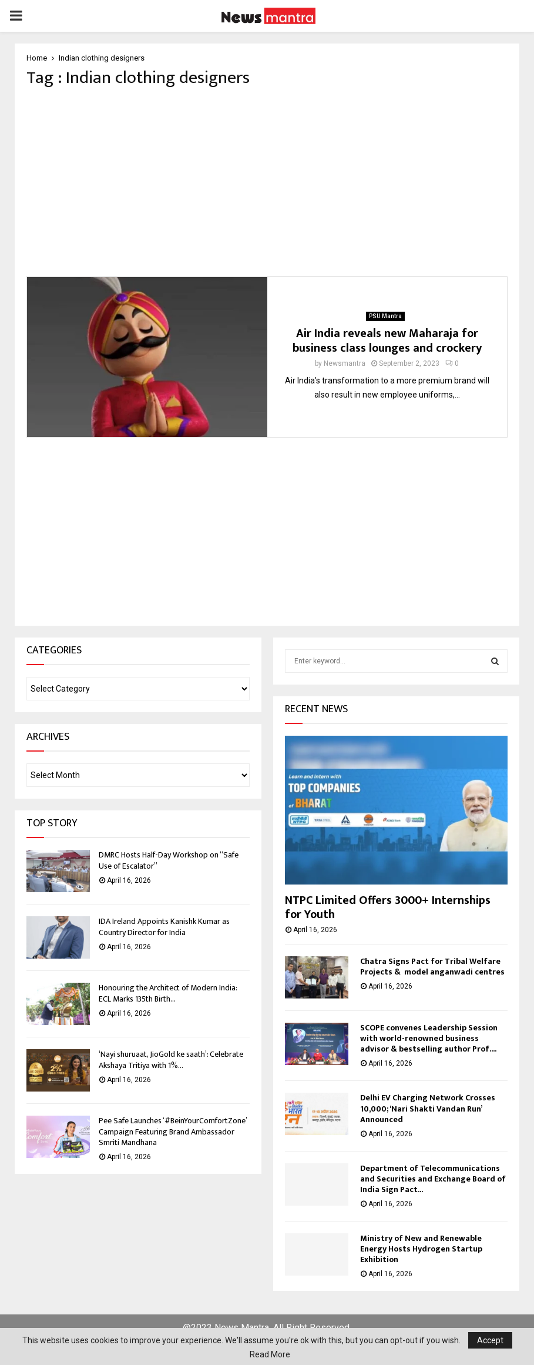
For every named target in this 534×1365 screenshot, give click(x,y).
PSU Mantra (385, 316)
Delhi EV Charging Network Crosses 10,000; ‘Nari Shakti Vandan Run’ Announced (427, 1108)
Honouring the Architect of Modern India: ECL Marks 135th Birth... (168, 993)
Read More (270, 1354)
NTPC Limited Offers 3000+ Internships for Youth (388, 907)
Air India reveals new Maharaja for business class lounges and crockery (387, 340)
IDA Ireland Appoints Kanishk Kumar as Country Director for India (164, 927)
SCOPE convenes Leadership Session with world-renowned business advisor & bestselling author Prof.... (429, 1038)
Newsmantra (344, 363)
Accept (490, 1340)
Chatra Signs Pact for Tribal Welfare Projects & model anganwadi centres (432, 967)
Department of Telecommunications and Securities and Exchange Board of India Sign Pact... (433, 1179)
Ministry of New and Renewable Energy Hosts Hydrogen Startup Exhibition (421, 1248)
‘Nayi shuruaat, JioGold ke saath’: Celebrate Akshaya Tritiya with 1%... (171, 1059)
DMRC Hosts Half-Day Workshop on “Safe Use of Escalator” (169, 860)
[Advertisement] (267, 182)
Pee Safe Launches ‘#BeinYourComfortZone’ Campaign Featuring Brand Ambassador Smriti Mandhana (173, 1131)
